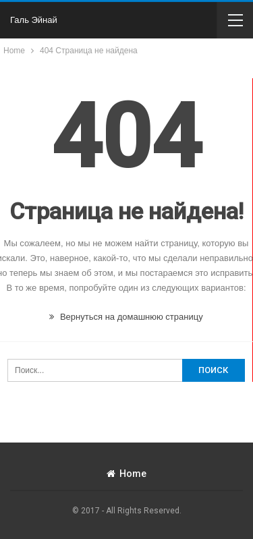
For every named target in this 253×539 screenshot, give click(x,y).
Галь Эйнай (33, 20)
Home (126, 473)
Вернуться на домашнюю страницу (125, 317)
